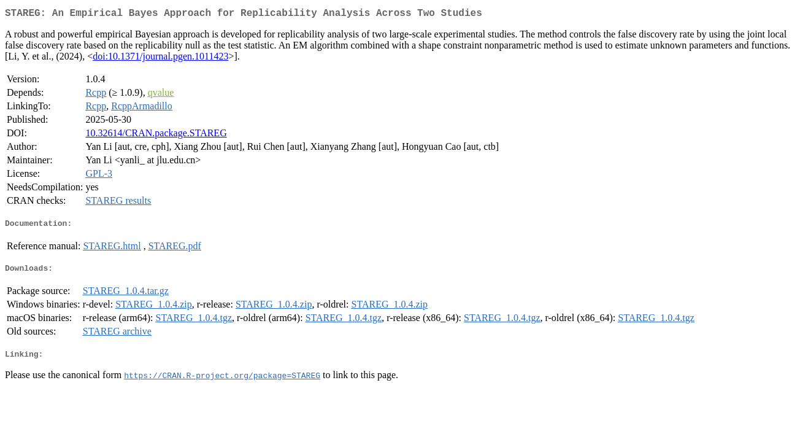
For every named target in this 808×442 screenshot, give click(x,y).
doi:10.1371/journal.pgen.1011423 (160, 58)
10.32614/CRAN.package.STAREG (155, 135)
